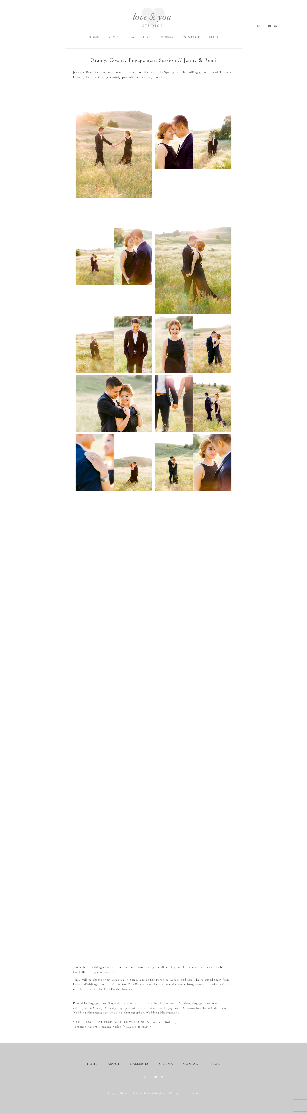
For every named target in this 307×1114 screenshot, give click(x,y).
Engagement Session (175, 1003)
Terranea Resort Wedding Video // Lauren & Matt (112, 1027)
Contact (191, 37)
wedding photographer (127, 1012)
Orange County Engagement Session (120, 1008)
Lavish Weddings (85, 984)
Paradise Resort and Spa (174, 980)
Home (94, 37)
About (114, 37)
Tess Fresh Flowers (118, 989)
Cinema (167, 37)
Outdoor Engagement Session (172, 1008)
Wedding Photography (162, 1012)
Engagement (97, 1003)
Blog (213, 37)
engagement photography (139, 1003)
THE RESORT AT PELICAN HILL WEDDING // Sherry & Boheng (124, 1022)
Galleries (138, 37)
